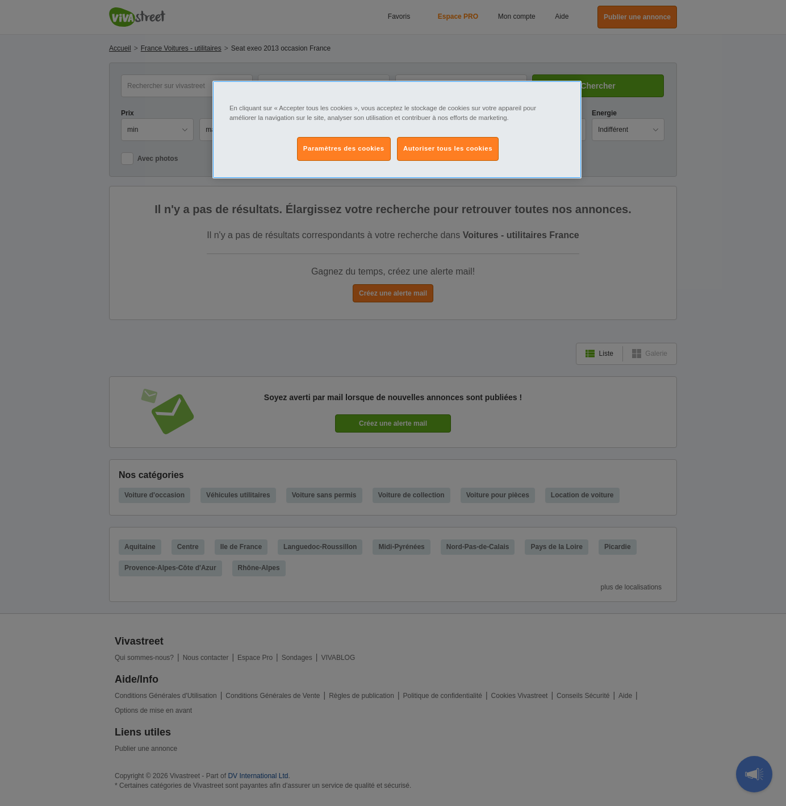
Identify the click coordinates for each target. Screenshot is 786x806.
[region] (397, 129)
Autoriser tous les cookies (447, 148)
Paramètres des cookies (343, 148)
